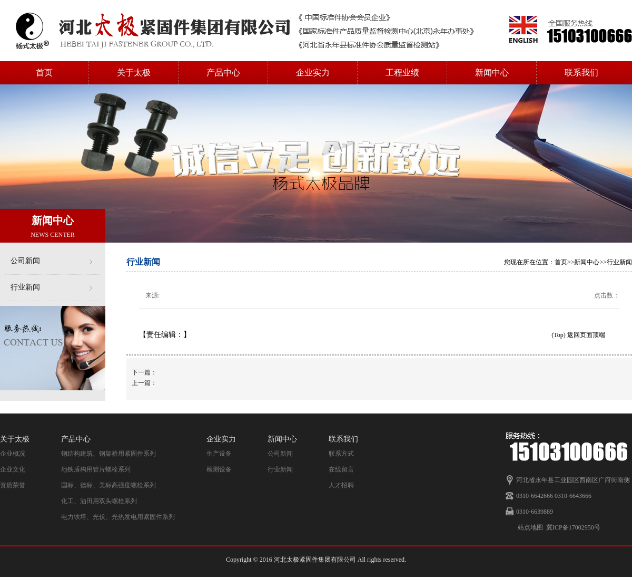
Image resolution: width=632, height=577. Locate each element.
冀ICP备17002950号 (573, 527)
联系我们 (581, 72)
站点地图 (530, 527)
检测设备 (219, 469)
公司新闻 (25, 261)
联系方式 (341, 453)
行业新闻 (25, 287)
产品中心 (223, 72)
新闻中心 (492, 72)
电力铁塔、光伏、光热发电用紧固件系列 (118, 517)
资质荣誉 (12, 485)
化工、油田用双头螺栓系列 (99, 501)
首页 (44, 72)
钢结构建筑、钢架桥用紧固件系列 (108, 453)
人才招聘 (341, 485)
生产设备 (219, 453)
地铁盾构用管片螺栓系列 (96, 469)
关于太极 (134, 72)
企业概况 (12, 453)
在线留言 (341, 469)
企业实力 (313, 72)
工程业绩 (402, 72)
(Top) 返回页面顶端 (578, 335)
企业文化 (12, 469)
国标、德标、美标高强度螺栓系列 (108, 485)
